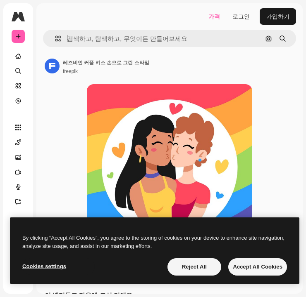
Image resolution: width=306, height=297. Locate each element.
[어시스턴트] (18, 201)
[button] (54, 38)
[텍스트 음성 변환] (18, 186)
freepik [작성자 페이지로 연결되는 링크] (70, 71)
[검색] (18, 71)
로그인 (241, 16)
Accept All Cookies (257, 267)
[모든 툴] (18, 127)
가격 (214, 16)
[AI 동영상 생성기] (18, 172)
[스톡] (18, 85)
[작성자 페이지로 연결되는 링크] (52, 66)
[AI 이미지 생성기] (18, 157)
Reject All (194, 267)
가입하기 (277, 16)
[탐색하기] (18, 100)
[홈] (18, 56)
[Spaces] (18, 142)
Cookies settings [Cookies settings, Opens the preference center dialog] (44, 266)
